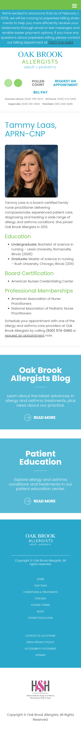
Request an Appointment (65, 83)
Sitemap (40, 655)
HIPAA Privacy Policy (40, 642)
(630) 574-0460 (61, 99)
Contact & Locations (40, 636)
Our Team (40, 585)
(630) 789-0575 (24, 99)
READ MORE (44, 417)
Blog (40, 611)
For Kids (40, 598)
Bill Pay (40, 92)
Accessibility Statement (40, 648)
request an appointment (24, 335)
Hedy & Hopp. (45, 698)
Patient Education (40, 618)
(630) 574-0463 (60, 42)
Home (40, 579)
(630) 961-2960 (24, 104)
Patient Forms (40, 605)
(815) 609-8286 (57, 104)
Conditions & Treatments (40, 592)
